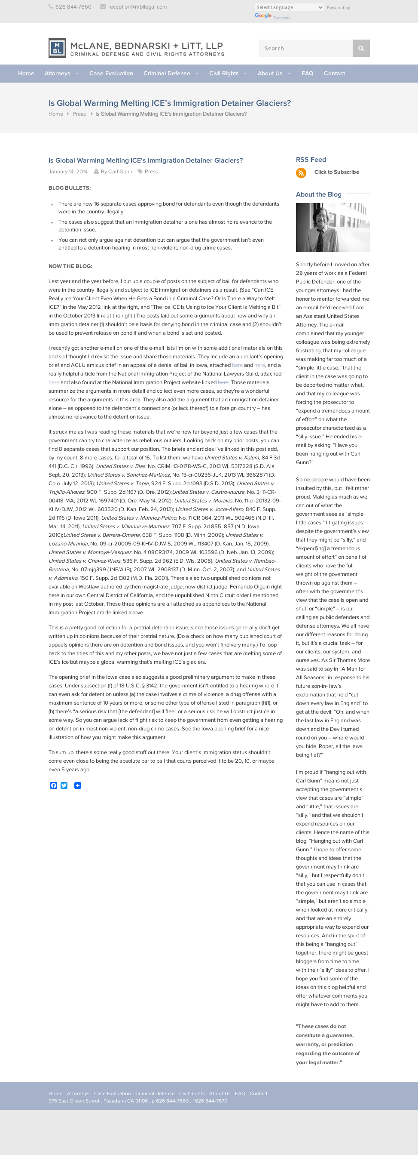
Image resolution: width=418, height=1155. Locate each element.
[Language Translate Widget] (289, 7)
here (237, 365)
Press (79, 114)
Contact (334, 73)
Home (26, 73)
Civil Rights (224, 73)
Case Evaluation (111, 73)
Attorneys (57, 73)
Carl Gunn (120, 172)
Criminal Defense (166, 73)
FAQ (308, 73)
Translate (273, 17)
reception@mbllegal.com (137, 7)
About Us (270, 73)
